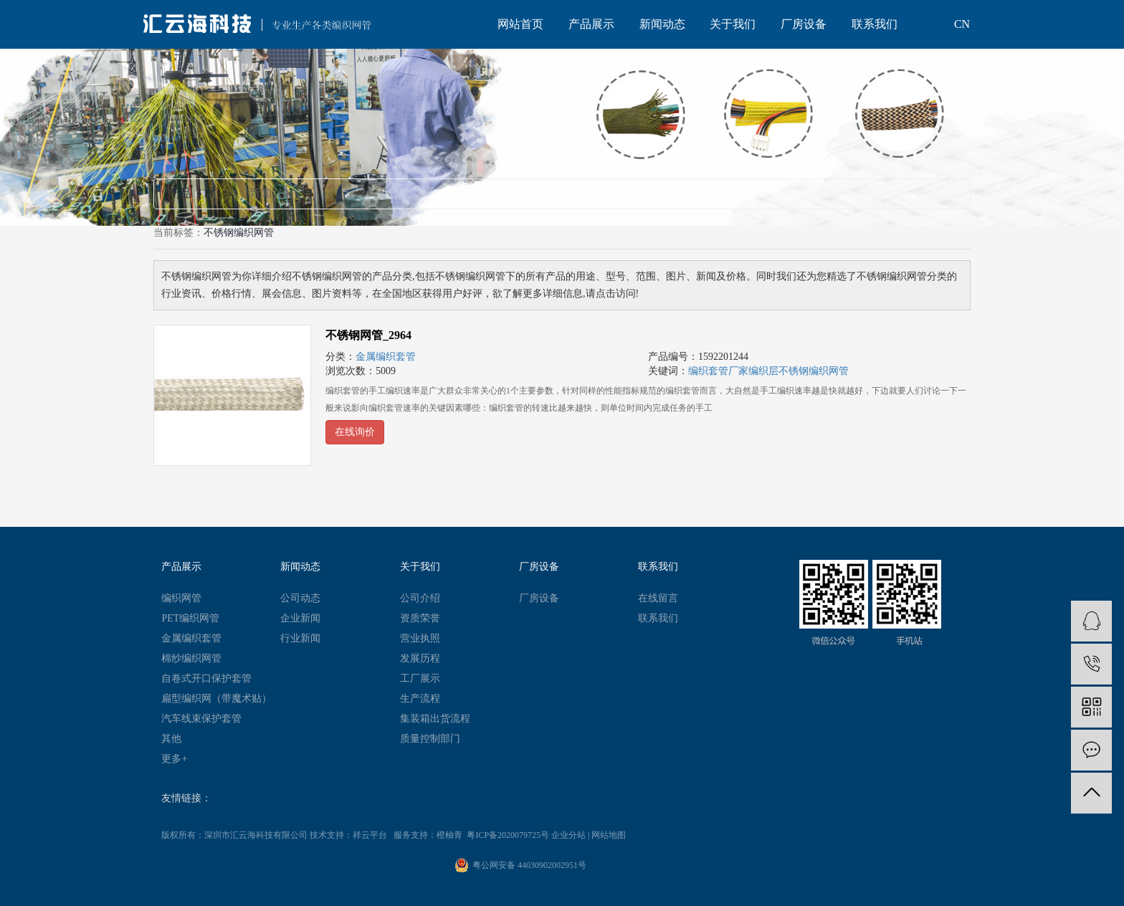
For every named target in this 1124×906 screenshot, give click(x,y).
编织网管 (181, 598)
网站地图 (608, 835)
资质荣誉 (420, 618)
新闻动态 (662, 24)
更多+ (174, 758)
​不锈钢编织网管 (813, 371)
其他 (171, 738)
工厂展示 (420, 678)
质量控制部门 (430, 738)
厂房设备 (804, 24)
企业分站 (568, 835)
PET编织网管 (190, 618)
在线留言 (658, 598)
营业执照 (420, 638)
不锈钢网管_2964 (368, 335)
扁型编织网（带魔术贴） (216, 698)
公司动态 (300, 598)
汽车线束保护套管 (201, 718)
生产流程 (420, 698)
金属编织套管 (386, 356)
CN (962, 24)
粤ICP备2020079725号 (508, 835)
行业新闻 (300, 638)
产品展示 (591, 24)
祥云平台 (370, 835)
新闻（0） (274, 193)
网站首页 (520, 24)
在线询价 (355, 431)
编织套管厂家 (718, 371)
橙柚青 (449, 835)
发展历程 (420, 658)
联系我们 (874, 24)
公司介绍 (420, 598)
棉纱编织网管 (191, 658)
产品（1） (194, 193)
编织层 (763, 371)
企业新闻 (300, 618)
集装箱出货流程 (435, 718)
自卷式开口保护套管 (206, 678)
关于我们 (733, 24)
